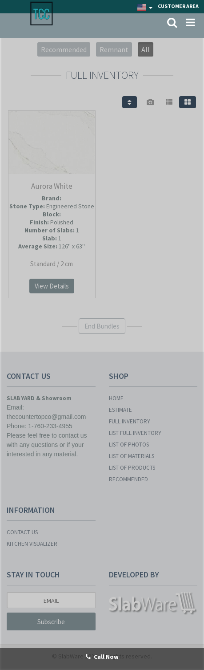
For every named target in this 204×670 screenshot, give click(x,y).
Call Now (102, 657)
